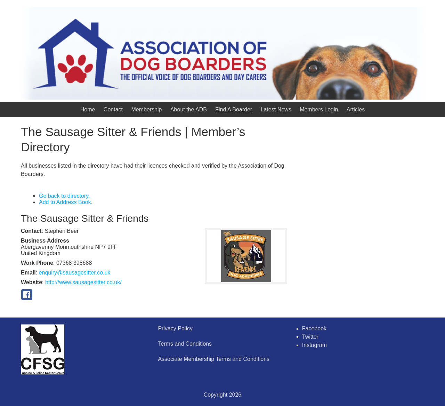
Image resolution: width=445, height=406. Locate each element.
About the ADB (188, 109)
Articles (356, 109)
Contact (113, 109)
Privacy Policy (175, 328)
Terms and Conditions (185, 344)
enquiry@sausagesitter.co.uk (75, 273)
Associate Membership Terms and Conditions (213, 359)
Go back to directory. (64, 196)
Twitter (310, 337)
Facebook (314, 328)
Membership (146, 109)
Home (87, 109)
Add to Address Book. (65, 202)
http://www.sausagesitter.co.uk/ (83, 282)
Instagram (314, 345)
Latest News (276, 109)
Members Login (319, 109)
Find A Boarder (233, 109)
